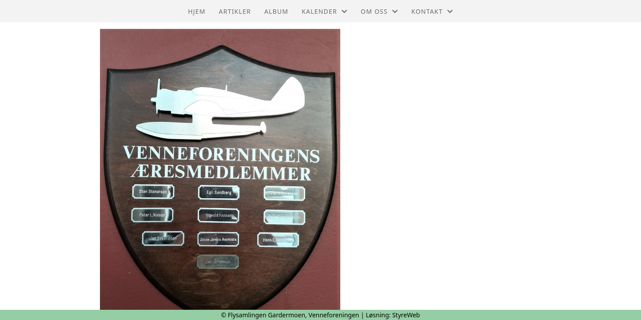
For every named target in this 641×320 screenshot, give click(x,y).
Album (276, 11)
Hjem (196, 11)
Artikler (235, 11)
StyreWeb (406, 315)
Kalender (324, 11)
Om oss (379, 11)
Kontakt (432, 11)
